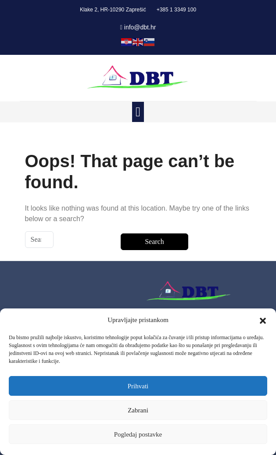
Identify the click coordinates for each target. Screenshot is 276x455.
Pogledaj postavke (138, 434)
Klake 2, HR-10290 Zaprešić (113, 10)
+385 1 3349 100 (176, 10)
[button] (262, 319)
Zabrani (138, 410)
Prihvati (138, 386)
